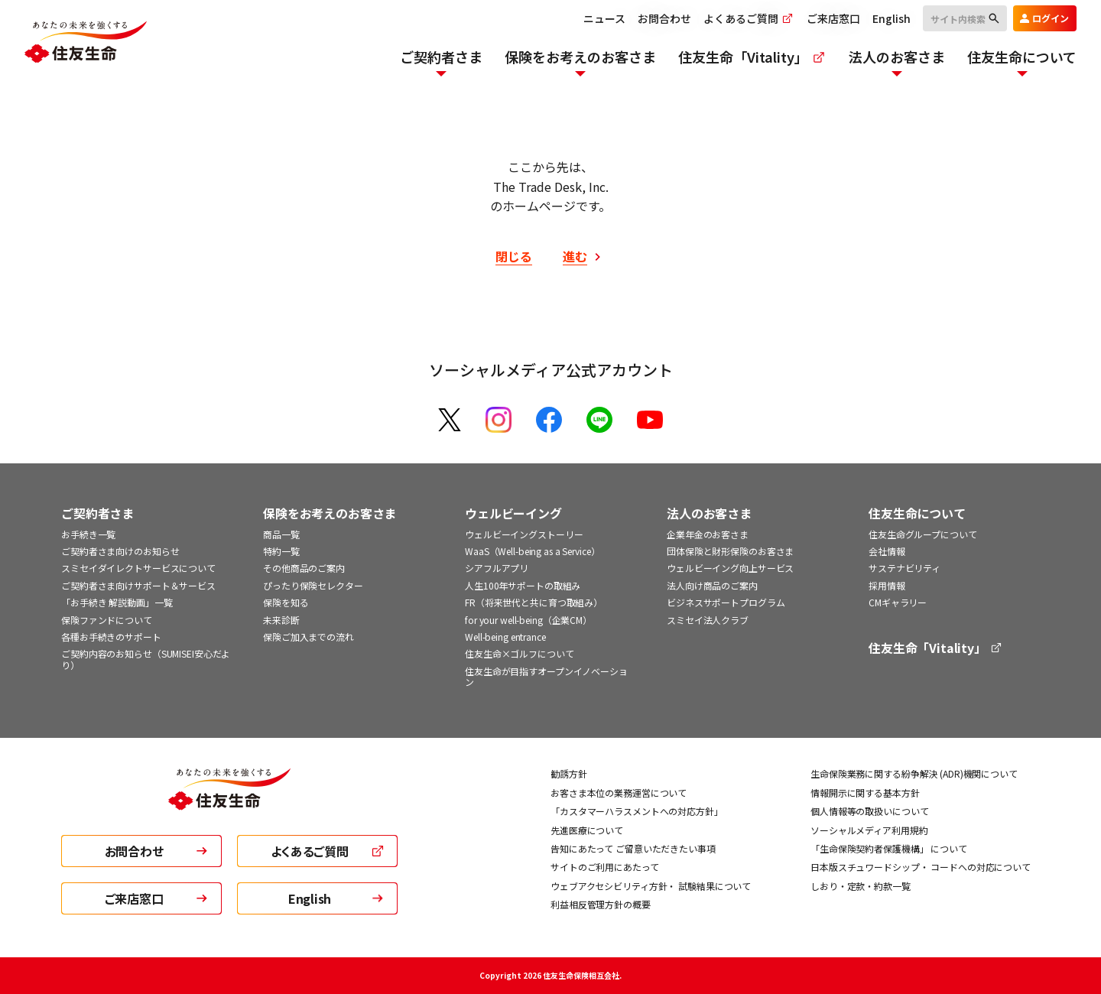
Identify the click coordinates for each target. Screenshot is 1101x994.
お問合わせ (664, 18)
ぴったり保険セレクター (313, 585)
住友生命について (917, 513)
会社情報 (887, 550)
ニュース (604, 18)
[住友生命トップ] (229, 800)
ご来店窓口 (833, 18)
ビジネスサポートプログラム (725, 602)
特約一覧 (281, 550)
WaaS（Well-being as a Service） (532, 550)
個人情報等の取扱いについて (869, 810)
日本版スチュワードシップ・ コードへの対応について (920, 866)
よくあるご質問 (748, 18)
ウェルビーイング (513, 513)
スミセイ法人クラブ (708, 619)
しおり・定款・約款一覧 (860, 885)
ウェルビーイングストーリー (524, 534)
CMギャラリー (898, 602)
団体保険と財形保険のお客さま (730, 550)
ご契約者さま (97, 513)
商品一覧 (281, 534)
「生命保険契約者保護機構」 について (888, 848)
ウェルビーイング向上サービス (730, 567)
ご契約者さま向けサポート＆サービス (138, 585)
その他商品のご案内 (304, 567)
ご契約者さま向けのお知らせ (120, 550)
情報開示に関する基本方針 (865, 792)
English (891, 18)
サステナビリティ (904, 567)
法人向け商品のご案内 (712, 585)
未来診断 (281, 619)
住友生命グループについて (923, 534)
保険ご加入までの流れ (308, 636)
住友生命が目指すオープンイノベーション (546, 676)
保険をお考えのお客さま (329, 513)
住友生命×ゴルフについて (519, 653)
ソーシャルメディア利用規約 (868, 829)
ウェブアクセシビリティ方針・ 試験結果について (650, 885)
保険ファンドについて (106, 619)
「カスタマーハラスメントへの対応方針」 (636, 810)
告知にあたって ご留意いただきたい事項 (633, 848)
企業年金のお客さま (708, 534)
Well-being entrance (505, 636)
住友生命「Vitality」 (936, 648)
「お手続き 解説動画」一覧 (116, 602)
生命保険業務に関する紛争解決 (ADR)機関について (914, 773)
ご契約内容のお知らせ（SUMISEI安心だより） (145, 659)
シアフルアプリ (496, 567)
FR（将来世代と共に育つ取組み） (533, 602)
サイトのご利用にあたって (604, 866)
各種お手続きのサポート (111, 636)
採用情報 (887, 585)
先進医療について (586, 829)
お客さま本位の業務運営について (618, 792)
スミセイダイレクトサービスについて (138, 567)
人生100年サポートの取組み (522, 585)
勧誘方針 (568, 773)
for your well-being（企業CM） (528, 619)
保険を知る (285, 602)
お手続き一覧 (88, 534)
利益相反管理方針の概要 (600, 904)
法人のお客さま (709, 513)
